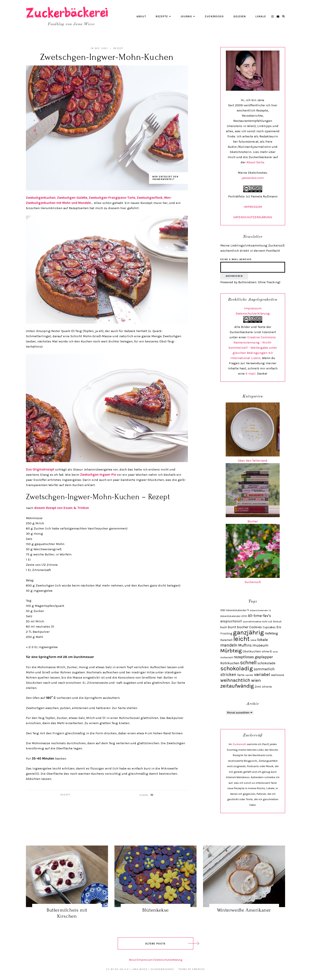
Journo (188, 16)
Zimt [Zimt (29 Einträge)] (258, 686)
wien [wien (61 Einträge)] (256, 680)
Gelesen (239, 16)
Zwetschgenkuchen (41, 198)
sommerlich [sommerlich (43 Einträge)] (264, 669)
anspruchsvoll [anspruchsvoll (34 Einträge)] (231, 621)
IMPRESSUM (253, 207)
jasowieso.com (253, 178)
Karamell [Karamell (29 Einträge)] (226, 640)
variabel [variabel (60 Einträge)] (262, 674)
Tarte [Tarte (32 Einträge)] (240, 675)
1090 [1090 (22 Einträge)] (222, 610)
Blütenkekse (155, 910)
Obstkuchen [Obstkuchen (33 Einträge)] (252, 651)
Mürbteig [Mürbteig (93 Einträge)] (231, 651)
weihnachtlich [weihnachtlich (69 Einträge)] (235, 680)
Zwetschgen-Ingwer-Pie (98, 475)
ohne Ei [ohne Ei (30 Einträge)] (267, 651)
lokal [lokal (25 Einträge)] (253, 640)
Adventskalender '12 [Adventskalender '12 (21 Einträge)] (260, 610)
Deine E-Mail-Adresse (236, 259)
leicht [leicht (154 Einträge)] (241, 638)
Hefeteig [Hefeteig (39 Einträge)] (271, 633)
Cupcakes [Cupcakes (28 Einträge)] (269, 627)
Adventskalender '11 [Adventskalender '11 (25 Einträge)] (237, 610)
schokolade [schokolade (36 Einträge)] (266, 663)
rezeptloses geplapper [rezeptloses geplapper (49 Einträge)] (253, 657)
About (141, 16)
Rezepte (163, 16)
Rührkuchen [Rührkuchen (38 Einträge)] (229, 663)
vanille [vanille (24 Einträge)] (249, 675)
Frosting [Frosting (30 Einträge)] (226, 633)
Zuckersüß (214, 16)
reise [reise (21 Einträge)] (275, 651)
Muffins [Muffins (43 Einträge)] (245, 645)
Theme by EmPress (191, 969)
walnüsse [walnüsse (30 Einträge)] (277, 675)
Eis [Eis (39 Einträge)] (278, 627)
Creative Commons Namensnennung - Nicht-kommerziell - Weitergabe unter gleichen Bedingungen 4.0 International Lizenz (252, 347)
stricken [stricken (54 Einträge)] (228, 674)
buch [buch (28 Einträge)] (223, 627)
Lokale (260, 16)
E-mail (250, 373)
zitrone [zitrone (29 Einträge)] (267, 686)
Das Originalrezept (40, 469)
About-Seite (255, 162)
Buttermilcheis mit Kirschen (67, 913)
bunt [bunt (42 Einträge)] (232, 627)
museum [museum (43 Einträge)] (260, 645)
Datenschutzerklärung (253, 313)
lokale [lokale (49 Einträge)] (262, 639)
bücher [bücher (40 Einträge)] (242, 627)
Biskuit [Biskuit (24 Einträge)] (277, 621)
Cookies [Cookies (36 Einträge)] (255, 627)
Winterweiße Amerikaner (244, 910)
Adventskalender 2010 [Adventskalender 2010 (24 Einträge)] (233, 616)
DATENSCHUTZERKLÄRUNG (252, 217)
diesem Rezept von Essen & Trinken (61, 508)
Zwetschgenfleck (150, 198)
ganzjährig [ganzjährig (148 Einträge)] (248, 632)
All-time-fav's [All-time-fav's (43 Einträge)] (259, 616)
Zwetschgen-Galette (72, 198)
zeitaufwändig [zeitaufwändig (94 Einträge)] (237, 686)
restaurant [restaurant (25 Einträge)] (226, 657)
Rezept (118, 48)
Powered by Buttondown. (238, 282)
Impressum (253, 308)
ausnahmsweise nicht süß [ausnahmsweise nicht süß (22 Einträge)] (257, 621)
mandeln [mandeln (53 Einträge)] (228, 645)
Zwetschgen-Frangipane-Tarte (112, 198)
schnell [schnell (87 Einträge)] (248, 663)
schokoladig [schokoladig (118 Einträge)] (236, 668)
